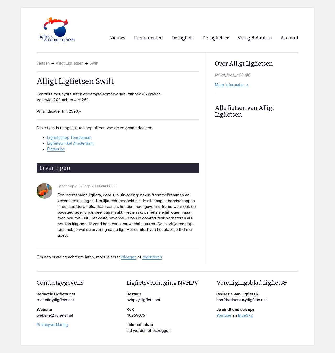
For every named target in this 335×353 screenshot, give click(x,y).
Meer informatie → (231, 84)
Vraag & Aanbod (255, 38)
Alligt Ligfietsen (70, 63)
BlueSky (245, 315)
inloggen (129, 257)
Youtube (223, 315)
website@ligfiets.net (55, 315)
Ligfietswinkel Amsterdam (70, 143)
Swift (93, 63)
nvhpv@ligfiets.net (143, 300)
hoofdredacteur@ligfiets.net (241, 300)
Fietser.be (56, 149)
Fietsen (43, 63)
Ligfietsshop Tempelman (69, 137)
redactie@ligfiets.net (55, 300)
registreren (152, 257)
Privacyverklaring (52, 324)
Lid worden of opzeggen (148, 330)
